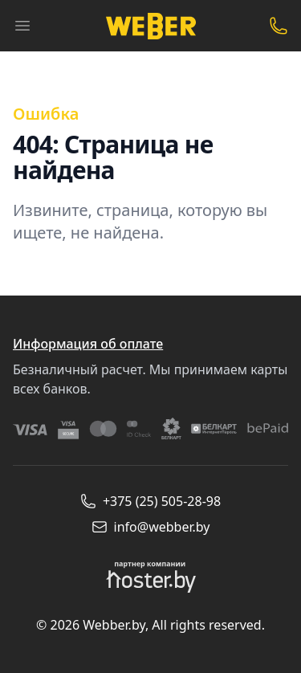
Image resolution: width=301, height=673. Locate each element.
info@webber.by (151, 527)
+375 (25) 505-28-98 (150, 501)
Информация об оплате (88, 344)
